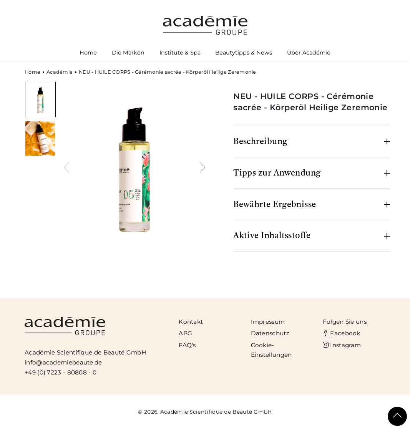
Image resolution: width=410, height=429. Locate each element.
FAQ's (187, 345)
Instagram (342, 345)
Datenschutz (270, 333)
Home (88, 52)
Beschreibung (260, 141)
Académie (59, 72)
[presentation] (68, 166)
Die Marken (128, 54)
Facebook (341, 333)
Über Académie (309, 54)
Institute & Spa (180, 54)
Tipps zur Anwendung (277, 173)
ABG (185, 333)
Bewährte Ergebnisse (274, 204)
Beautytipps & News (243, 52)
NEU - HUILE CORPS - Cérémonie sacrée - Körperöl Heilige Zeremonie (167, 72)
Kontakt (191, 321)
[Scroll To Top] (397, 416)
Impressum (268, 321)
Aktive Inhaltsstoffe (271, 236)
